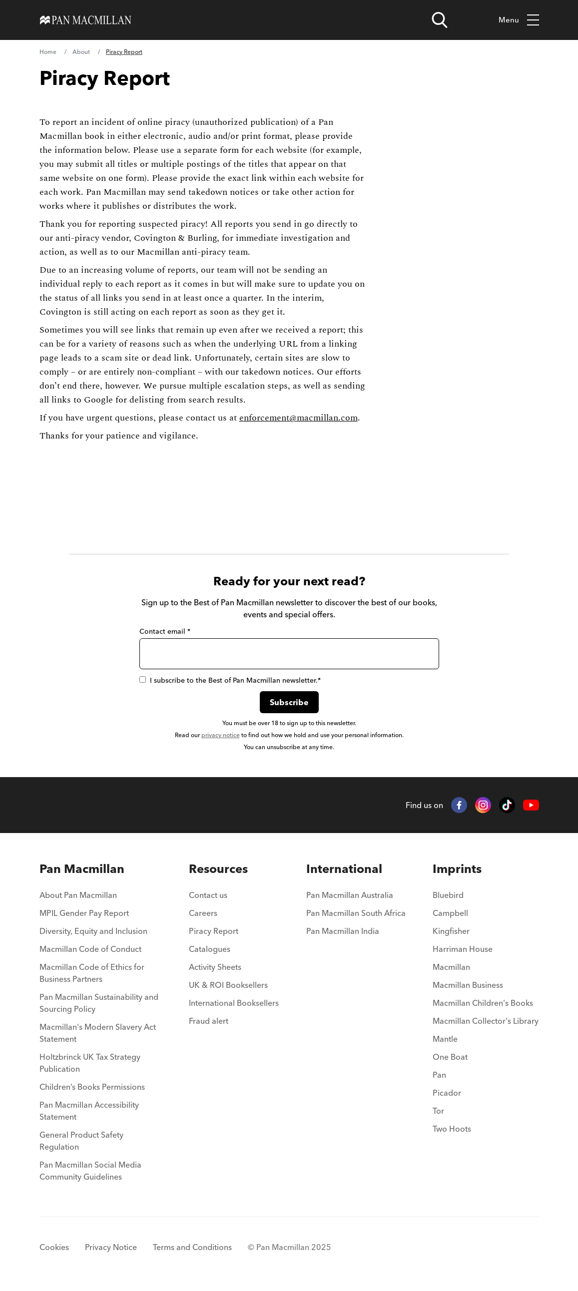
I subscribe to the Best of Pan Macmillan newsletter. (230, 680)
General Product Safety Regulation (81, 1141)
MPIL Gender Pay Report (84, 913)
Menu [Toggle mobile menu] (519, 20)
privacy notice (220, 735)
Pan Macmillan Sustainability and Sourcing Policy (98, 1003)
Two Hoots (452, 1129)
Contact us (208, 895)
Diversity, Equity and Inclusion (93, 931)
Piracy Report (213, 931)
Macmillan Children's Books (483, 1003)
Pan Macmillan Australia (349, 895)
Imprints (457, 868)
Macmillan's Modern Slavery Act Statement (97, 1033)
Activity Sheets (215, 967)
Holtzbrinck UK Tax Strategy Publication (89, 1063)
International (344, 868)
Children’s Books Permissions (92, 1087)
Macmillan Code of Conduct (90, 949)
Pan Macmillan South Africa (356, 913)
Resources (218, 868)
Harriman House (463, 949)
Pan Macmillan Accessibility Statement (89, 1111)
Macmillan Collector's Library (486, 1021)
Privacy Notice (111, 1247)
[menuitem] (100, 898)
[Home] (85, 19)
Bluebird (448, 895)
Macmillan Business (468, 985)
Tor (438, 1111)
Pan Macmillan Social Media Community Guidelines (90, 1171)
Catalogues (209, 949)
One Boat (450, 1057)
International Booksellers (234, 1003)
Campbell (450, 913)
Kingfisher (451, 931)
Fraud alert (208, 1021)
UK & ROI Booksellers (228, 985)
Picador (447, 1093)
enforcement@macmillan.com (298, 418)
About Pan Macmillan (78, 895)
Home (47, 51)
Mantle (445, 1039)
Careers (203, 913)
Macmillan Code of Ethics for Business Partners (91, 973)
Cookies (54, 1247)
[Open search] (440, 20)
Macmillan (451, 967)
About (81, 51)
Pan (439, 1075)
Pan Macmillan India (342, 931)
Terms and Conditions (192, 1247)
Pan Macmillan (81, 868)
